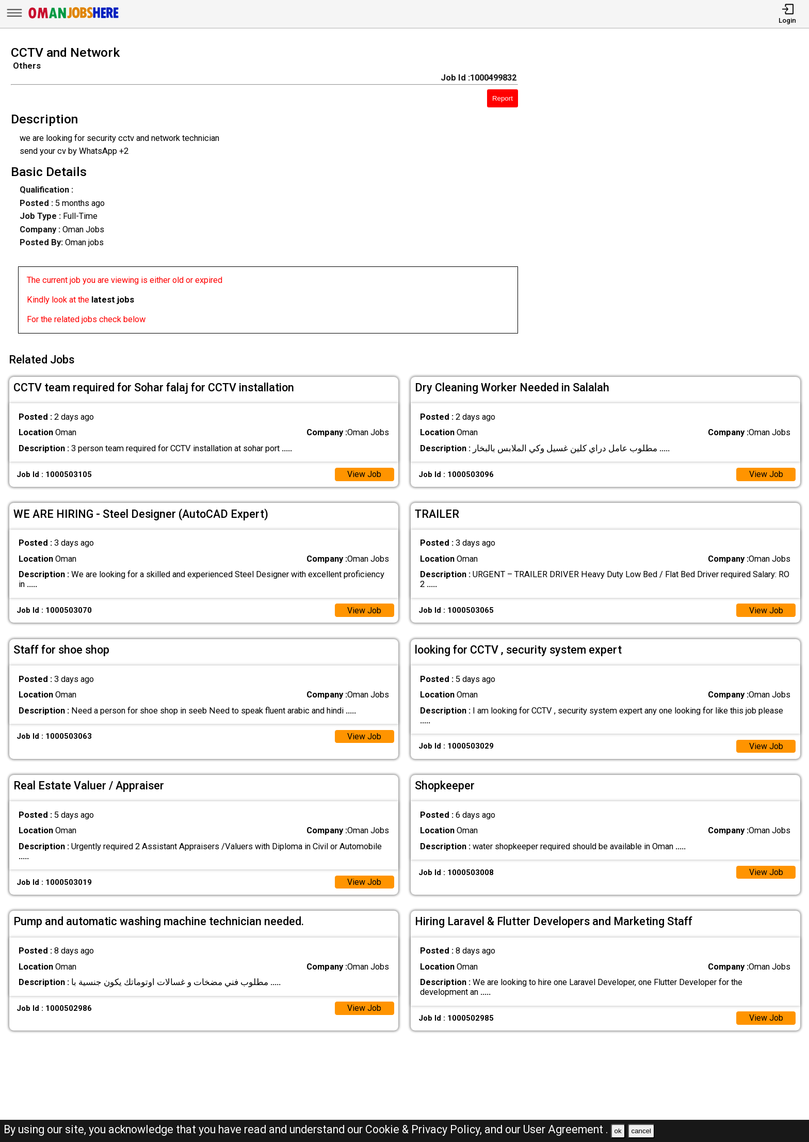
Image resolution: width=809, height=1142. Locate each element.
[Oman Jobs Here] (73, 18)
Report (502, 98)
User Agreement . (565, 1129)
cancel (641, 1131)
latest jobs (112, 300)
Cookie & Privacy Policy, (424, 1129)
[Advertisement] (674, 192)
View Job (364, 472)
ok (618, 1131)
